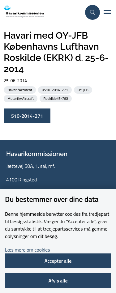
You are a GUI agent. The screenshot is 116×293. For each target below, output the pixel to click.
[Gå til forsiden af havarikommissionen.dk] (40, 12)
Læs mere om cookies (27, 249)
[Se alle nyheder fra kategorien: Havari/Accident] (20, 89)
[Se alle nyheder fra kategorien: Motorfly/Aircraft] (21, 98)
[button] (110, 12)
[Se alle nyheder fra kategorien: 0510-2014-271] (55, 89)
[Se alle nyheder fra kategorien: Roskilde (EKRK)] (56, 98)
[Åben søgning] (92, 12)
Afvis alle (57, 280)
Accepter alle (58, 261)
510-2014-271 (27, 116)
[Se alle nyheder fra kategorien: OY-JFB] (83, 89)
